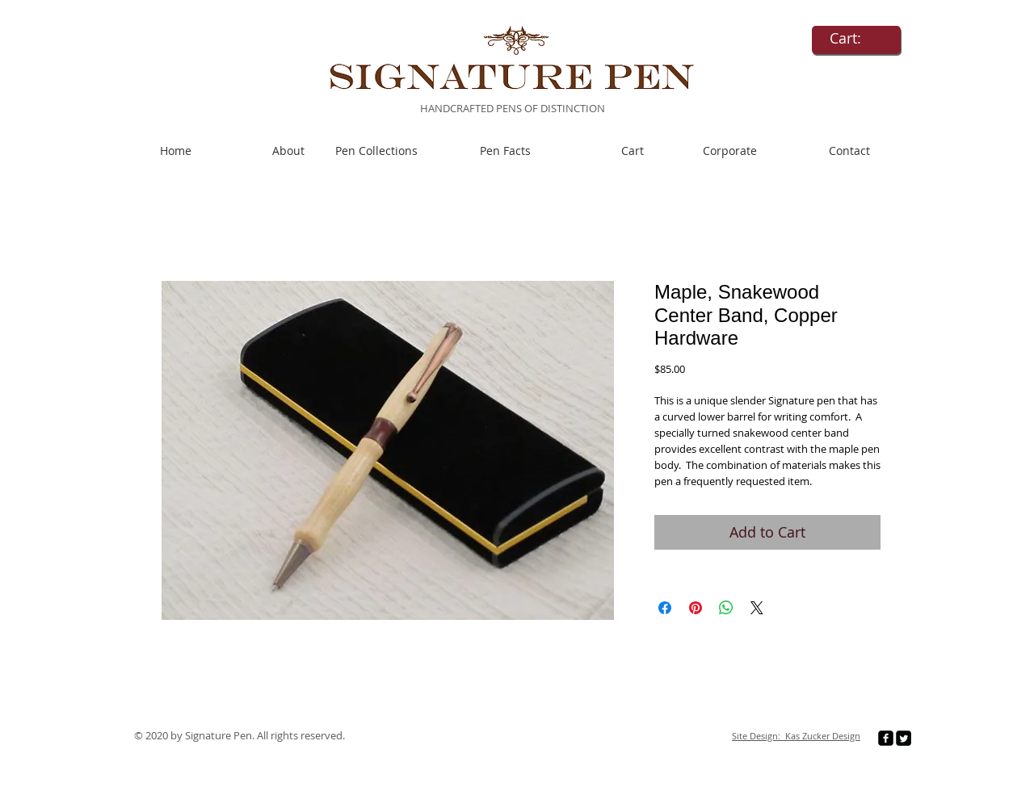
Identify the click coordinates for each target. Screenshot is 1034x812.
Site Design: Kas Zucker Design (796, 736)
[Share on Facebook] (665, 607)
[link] (856, 38)
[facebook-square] (885, 738)
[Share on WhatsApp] (726, 607)
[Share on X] (757, 607)
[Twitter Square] (903, 738)
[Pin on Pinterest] (695, 607)
